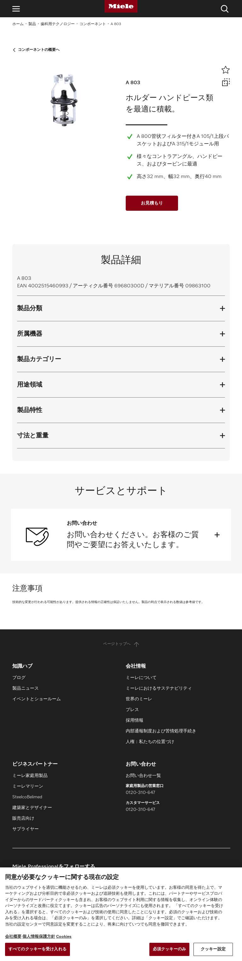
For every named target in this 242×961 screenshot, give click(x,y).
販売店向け (23, 818)
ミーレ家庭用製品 (30, 776)
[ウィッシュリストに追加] (226, 69)
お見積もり (152, 203)
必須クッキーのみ (169, 949)
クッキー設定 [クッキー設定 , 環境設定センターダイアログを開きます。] (213, 949)
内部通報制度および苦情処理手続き (161, 731)
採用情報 (134, 720)
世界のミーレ (139, 699)
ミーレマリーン (27, 786)
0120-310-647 (140, 792)
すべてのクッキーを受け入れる (37, 949)
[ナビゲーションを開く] (16, 8)
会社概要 (13, 937)
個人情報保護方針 (38, 937)
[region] (121, 914)
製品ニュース (25, 688)
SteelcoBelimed (27, 797)
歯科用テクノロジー (58, 24)
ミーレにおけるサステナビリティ (159, 688)
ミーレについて (141, 678)
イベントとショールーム (36, 699)
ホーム (18, 24)
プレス (132, 710)
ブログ (19, 678)
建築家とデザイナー (32, 808)
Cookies (64, 937)
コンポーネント (92, 24)
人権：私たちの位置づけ (150, 742)
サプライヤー (25, 829)
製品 (32, 24)
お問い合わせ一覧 (143, 776)
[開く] (217, 535)
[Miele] (121, 6)
